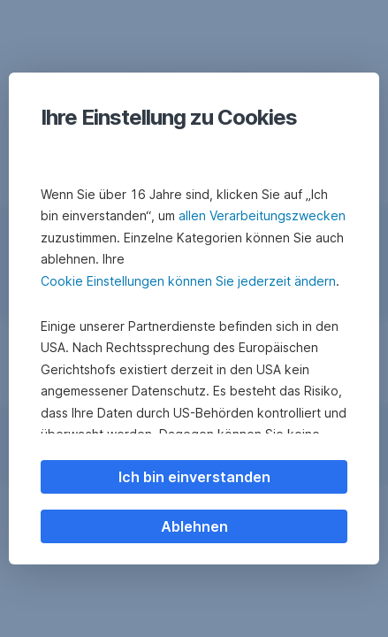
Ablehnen (194, 526)
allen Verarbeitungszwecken (262, 215)
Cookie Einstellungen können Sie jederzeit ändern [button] (188, 280)
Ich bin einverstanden (194, 477)
